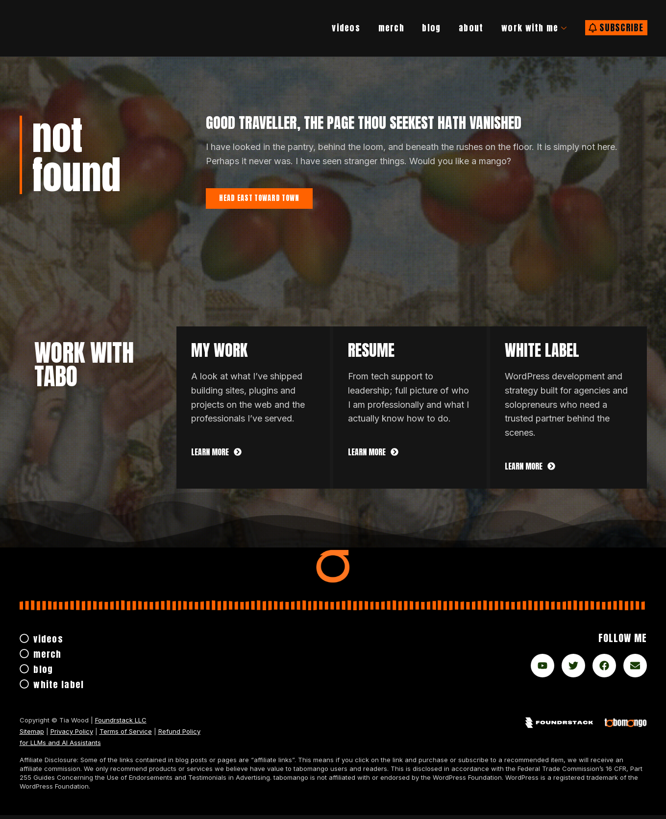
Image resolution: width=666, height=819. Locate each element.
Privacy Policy (71, 735)
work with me (528, 28)
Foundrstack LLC (121, 724)
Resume (371, 354)
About (458, 27)
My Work (219, 354)
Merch (373, 27)
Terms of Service (125, 735)
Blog (416, 27)
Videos (324, 27)
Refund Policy (179, 735)
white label (542, 354)
